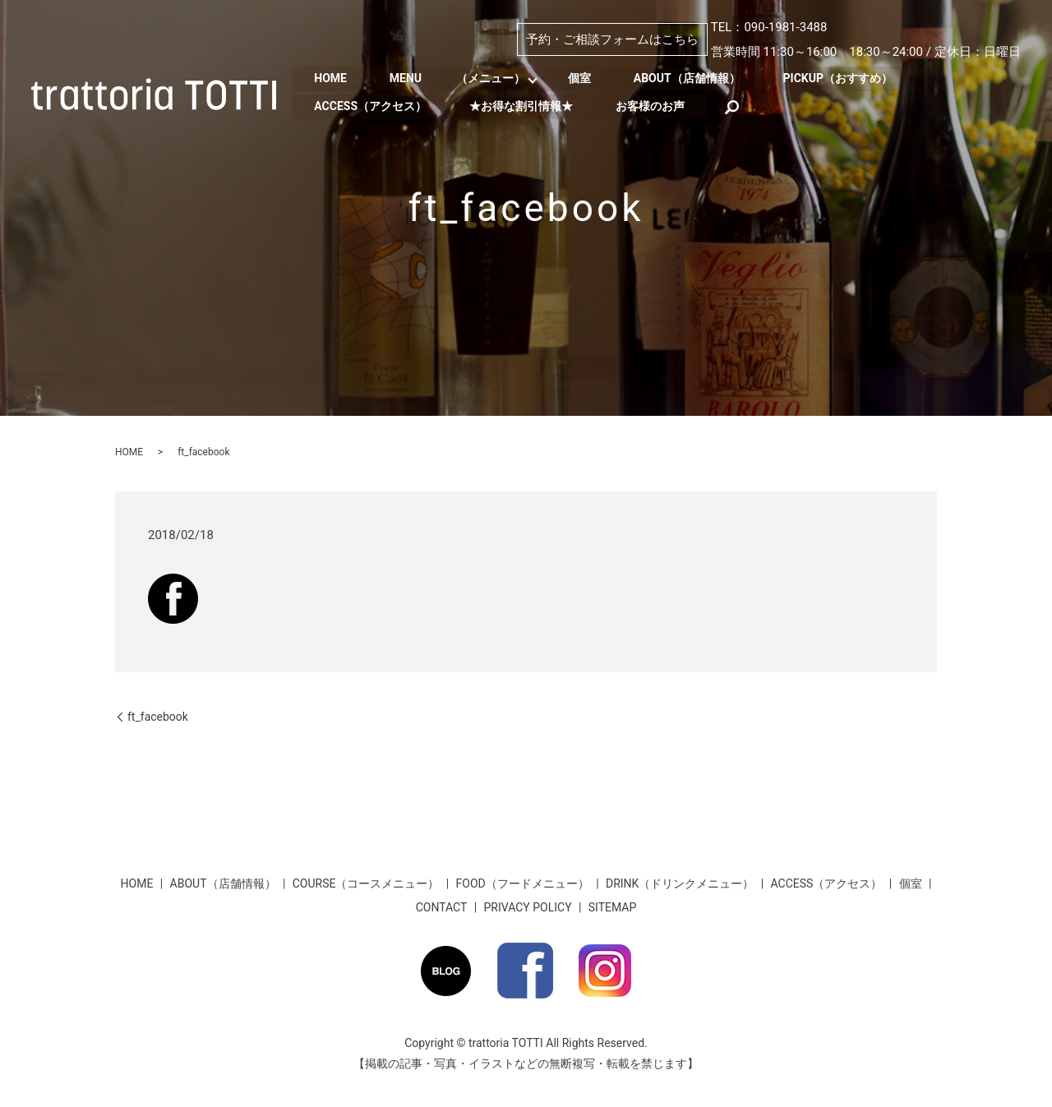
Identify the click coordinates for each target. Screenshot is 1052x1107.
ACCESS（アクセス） (372, 105)
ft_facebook (157, 716)
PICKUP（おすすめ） (852, 78)
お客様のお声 (658, 105)
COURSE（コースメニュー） (366, 883)
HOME (332, 78)
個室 (587, 78)
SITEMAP (612, 907)
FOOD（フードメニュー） (522, 883)
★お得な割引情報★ (526, 105)
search (742, 105)
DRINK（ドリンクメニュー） (680, 883)
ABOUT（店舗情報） (698, 78)
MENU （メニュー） (462, 78)
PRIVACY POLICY (528, 907)
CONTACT (442, 907)
